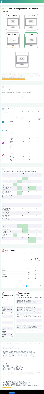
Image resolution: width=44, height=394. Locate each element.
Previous (23, 285)
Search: (8, 256)
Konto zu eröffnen (19, 77)
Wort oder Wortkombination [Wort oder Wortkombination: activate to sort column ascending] (7, 261)
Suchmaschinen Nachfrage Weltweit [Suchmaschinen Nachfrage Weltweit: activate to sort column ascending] (30, 260)
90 (38, 285)
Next (41, 285)
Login (42, 1)
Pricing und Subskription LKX (6, 387)
